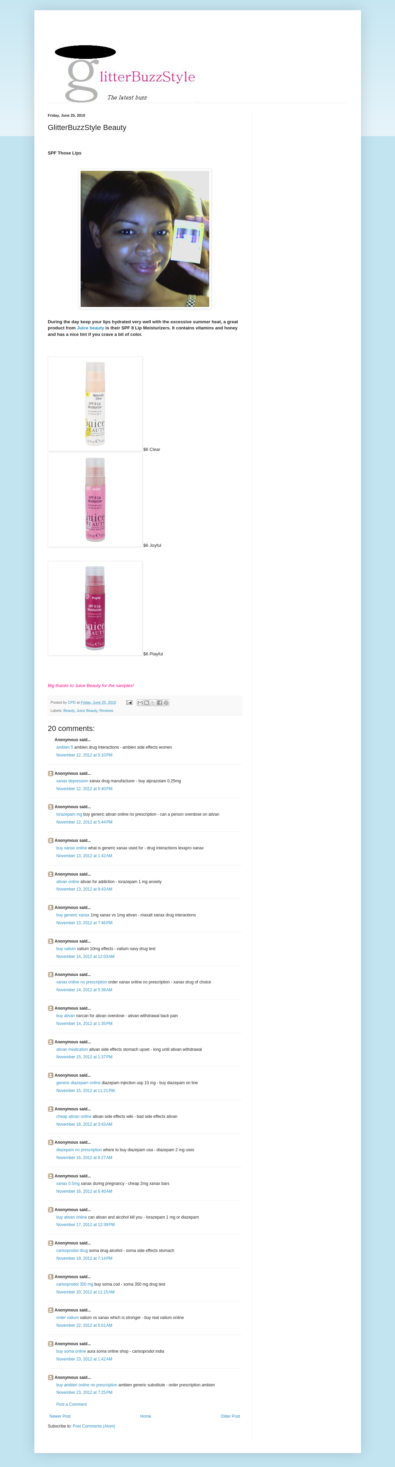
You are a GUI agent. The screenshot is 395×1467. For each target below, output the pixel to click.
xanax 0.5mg (68, 1183)
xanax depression (72, 781)
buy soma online (71, 1351)
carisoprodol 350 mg (75, 1284)
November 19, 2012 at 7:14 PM (84, 1258)
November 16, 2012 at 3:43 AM (84, 1124)
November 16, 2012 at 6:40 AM (84, 1191)
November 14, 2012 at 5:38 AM (84, 990)
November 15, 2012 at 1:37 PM (84, 1057)
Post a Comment (71, 1404)
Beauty (69, 710)
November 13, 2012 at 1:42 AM (84, 855)
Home (145, 1416)
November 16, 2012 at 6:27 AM (84, 1157)
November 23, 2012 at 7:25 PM (84, 1392)
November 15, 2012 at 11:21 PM (85, 1090)
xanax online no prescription (81, 982)
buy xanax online (71, 848)
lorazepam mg (69, 814)
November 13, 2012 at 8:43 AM (84, 889)
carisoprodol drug (72, 1250)
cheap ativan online (74, 1116)
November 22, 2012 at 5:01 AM (84, 1325)
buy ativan (65, 1015)
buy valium (66, 948)
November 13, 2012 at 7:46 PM (84, 922)
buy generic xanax (72, 915)
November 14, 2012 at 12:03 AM (85, 956)
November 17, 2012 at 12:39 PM (85, 1224)
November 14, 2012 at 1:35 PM (84, 1023)
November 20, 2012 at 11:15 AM (85, 1292)
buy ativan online (71, 1217)
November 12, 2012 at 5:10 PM (84, 755)
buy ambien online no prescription (86, 1385)
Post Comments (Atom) (94, 1426)
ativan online (67, 881)
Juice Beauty (87, 710)
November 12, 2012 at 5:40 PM (84, 788)
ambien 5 (64, 747)
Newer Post (60, 1416)
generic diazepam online (78, 1082)
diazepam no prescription (79, 1149)
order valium (67, 1317)
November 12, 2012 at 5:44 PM (84, 822)
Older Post (230, 1416)
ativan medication (72, 1049)
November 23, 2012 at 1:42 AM (84, 1359)
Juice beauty (90, 327)
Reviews (106, 710)
